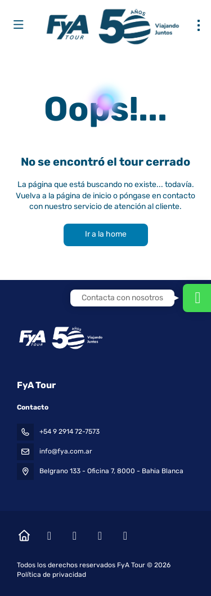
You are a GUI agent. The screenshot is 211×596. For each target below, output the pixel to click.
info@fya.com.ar (65, 451)
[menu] (198, 25)
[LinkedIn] (125, 535)
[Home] (24, 535)
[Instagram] (75, 535)
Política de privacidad (51, 575)
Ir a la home (106, 234)
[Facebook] (49, 535)
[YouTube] (100, 535)
